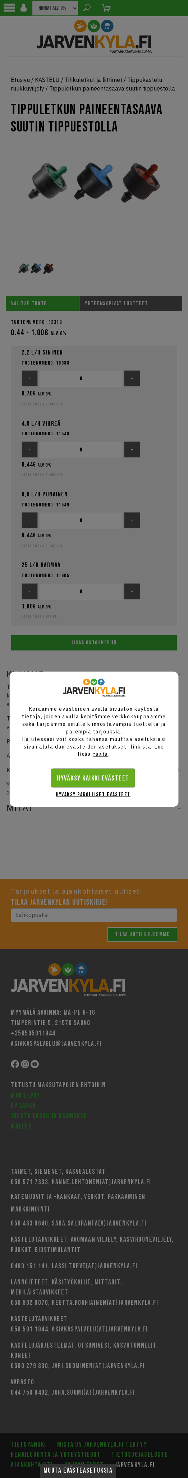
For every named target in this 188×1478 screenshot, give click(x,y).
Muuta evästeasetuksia (78, 1471)
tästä (101, 754)
